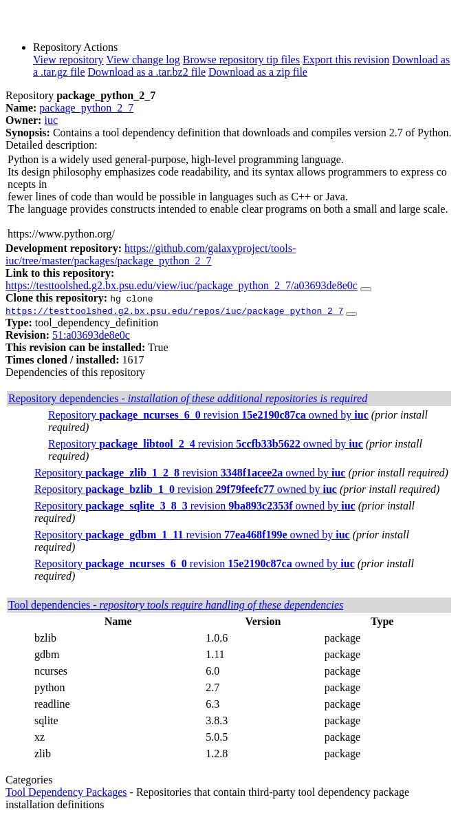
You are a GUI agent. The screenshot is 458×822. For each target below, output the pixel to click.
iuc (51, 120)
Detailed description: (52, 145)
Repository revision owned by (208, 415)
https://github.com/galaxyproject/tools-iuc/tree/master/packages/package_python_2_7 (151, 254)
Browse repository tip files (241, 59)
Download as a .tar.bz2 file (147, 72)
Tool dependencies (175, 605)
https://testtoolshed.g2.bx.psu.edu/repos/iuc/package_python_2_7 (174, 310)
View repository (68, 59)
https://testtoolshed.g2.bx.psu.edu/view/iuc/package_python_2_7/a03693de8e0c (182, 285)
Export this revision (346, 59)
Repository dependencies (187, 398)
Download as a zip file (257, 72)
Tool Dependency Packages (66, 792)
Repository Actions (75, 47)
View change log (142, 59)
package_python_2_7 (86, 108)
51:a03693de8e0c (91, 335)
